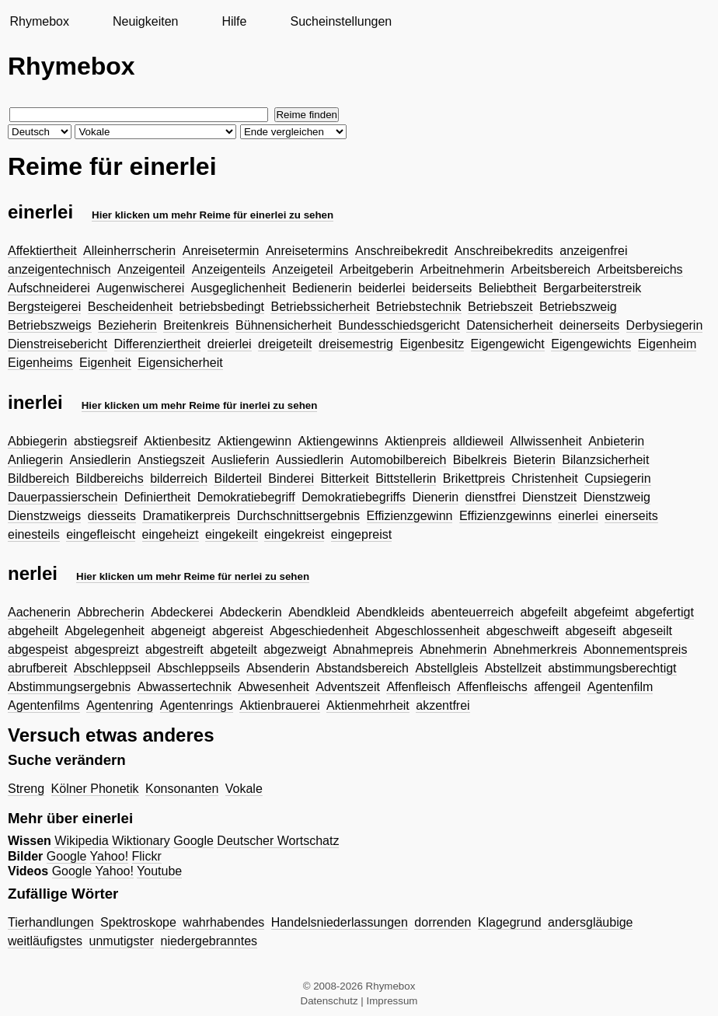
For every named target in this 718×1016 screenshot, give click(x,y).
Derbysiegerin (664, 325)
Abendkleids (390, 612)
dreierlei (229, 344)
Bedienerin (322, 288)
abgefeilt (544, 612)
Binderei (291, 478)
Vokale (244, 788)
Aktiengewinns (338, 441)
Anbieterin (616, 441)
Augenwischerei (140, 288)
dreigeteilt (285, 344)
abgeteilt (233, 649)
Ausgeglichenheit (238, 288)
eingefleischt (100, 534)
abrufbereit (38, 668)
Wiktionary (141, 840)
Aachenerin (39, 612)
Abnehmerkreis (535, 649)
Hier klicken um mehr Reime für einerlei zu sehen (212, 215)
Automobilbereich (398, 459)
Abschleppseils (198, 668)
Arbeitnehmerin (462, 269)
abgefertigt (664, 612)
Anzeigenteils (229, 269)
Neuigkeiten (146, 21)
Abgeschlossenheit (427, 630)
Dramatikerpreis (186, 515)
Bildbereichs (110, 478)
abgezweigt (294, 649)
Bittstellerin (405, 478)
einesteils (34, 534)
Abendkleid (319, 612)
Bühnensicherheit (283, 325)
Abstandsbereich (362, 668)
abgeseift (590, 630)
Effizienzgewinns (505, 515)
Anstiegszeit (171, 459)
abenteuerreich (472, 612)
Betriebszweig (578, 306)
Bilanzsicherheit (605, 459)
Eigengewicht (508, 344)
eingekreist (294, 534)
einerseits (631, 515)
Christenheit (544, 478)
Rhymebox (38, 21)
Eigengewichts (591, 344)
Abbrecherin (110, 612)
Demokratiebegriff (246, 497)
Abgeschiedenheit (319, 630)
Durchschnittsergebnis (298, 515)
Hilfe (233, 21)
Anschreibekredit (401, 250)
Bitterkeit (344, 478)
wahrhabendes (223, 922)
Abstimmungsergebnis (69, 686)
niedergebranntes (209, 941)
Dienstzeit (549, 497)
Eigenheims (40, 362)
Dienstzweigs (44, 515)
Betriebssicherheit (319, 306)
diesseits (112, 515)
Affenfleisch (418, 686)
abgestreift (174, 649)
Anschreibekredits (504, 250)
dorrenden (442, 922)
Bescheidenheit (130, 306)
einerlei (578, 515)
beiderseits (442, 288)
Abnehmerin (453, 649)
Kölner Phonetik (95, 788)
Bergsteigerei (44, 306)
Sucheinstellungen (341, 21)
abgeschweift (522, 630)
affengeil (557, 686)
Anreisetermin (221, 250)
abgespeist (38, 649)
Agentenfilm (620, 686)
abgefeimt (601, 612)
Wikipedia (81, 840)
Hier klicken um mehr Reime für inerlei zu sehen (200, 405)
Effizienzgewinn (410, 515)
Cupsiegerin (617, 478)
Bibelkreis (480, 459)
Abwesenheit (273, 686)
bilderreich (178, 478)
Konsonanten (181, 788)
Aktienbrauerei (279, 705)
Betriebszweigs (50, 325)
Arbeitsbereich (551, 269)
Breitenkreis (195, 325)
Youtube (159, 871)
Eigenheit (105, 362)
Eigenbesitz (431, 344)
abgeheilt (33, 630)
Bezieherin (127, 325)
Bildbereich (38, 478)
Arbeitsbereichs (639, 269)
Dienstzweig (617, 497)
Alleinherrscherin (129, 250)
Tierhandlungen (51, 922)
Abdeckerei (182, 612)
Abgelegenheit (104, 630)
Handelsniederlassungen (339, 922)
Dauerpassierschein (62, 497)
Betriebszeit (500, 306)
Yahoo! (109, 856)
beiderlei (381, 288)
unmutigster (122, 941)
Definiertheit (157, 497)
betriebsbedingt (222, 306)
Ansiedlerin (100, 459)
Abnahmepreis (373, 649)
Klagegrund (510, 922)
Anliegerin (35, 459)
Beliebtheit (508, 288)
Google (193, 840)
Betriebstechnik (418, 306)
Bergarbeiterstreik (592, 288)
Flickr (147, 856)
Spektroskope (138, 922)
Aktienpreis (415, 441)
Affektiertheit (42, 250)
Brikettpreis (474, 478)
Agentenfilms (44, 705)
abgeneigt (178, 630)
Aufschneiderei (49, 288)
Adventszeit (347, 686)
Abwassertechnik (185, 686)
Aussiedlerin (309, 459)
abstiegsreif (106, 441)
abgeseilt (647, 630)
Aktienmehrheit (368, 705)
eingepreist (361, 534)
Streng (26, 788)
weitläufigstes (45, 941)
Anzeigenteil (151, 269)
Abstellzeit (513, 668)
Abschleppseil (112, 668)
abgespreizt (107, 649)
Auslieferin (240, 459)
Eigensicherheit (180, 362)
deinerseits (589, 325)
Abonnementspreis (635, 649)
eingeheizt (170, 534)
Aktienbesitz (177, 441)
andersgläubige (590, 922)
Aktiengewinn (254, 441)
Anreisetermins (307, 250)
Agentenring (119, 705)
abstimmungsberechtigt (612, 668)
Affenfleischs (492, 686)
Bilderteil (237, 478)
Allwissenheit (545, 441)
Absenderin (277, 668)
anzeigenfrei (593, 250)
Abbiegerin (38, 441)
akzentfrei (442, 705)
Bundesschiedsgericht (399, 325)
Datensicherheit (509, 325)
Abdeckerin (251, 612)
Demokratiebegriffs (353, 497)
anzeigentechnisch (59, 269)
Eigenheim (667, 344)
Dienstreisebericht (57, 344)
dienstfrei (490, 497)
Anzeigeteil (302, 269)
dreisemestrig (356, 344)
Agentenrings (196, 705)
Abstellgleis (446, 668)
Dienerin (436, 497)
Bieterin (535, 459)
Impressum (392, 1001)
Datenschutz (329, 1001)
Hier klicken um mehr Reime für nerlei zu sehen (192, 576)
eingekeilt (231, 534)
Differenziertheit (157, 344)
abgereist (237, 630)
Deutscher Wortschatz (278, 840)
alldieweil (478, 441)
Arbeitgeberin (376, 269)
